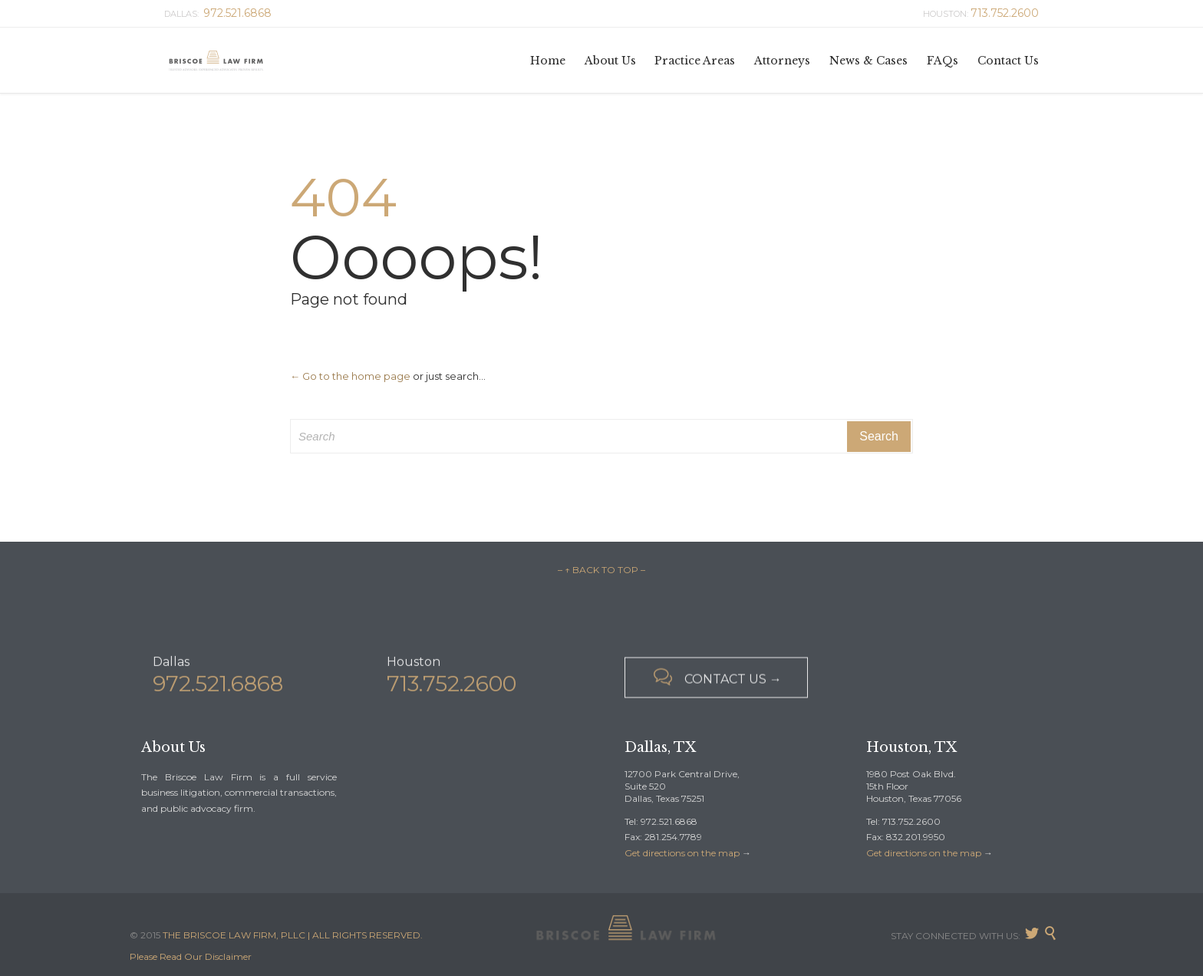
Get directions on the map (682, 853)
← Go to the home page (350, 376)
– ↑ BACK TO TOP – (601, 569)
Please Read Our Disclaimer (191, 956)
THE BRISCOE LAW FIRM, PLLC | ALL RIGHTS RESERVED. (293, 935)
